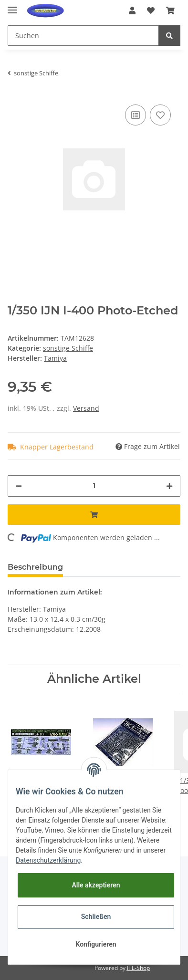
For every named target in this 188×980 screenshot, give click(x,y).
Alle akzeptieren (96, 885)
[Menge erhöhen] (169, 486)
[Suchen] (83, 35)
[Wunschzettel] (150, 10)
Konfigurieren (95, 944)
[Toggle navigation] (12, 6)
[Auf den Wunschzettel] (160, 114)
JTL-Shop (138, 968)
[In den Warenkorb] (94, 514)
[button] (132, 10)
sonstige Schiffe (68, 348)
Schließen (96, 916)
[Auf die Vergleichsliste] (135, 114)
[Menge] (94, 486)
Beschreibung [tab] (35, 567)
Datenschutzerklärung (48, 860)
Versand (86, 408)
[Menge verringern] (18, 486)
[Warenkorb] (170, 10)
